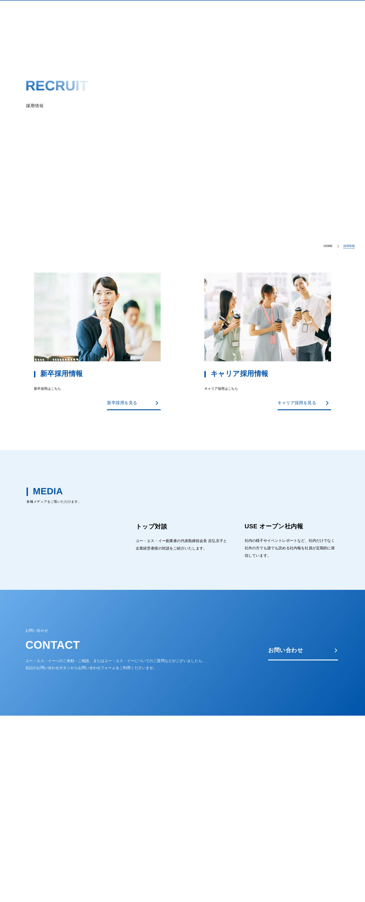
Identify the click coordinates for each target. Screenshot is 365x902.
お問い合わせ (303, 650)
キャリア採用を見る (303, 402)
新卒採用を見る (133, 402)
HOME (328, 246)
